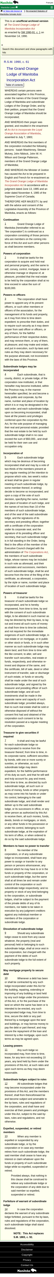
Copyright (27, 1254)
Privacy (27, 1260)
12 (6, 1083)
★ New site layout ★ (12, 11)
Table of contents (14, 85)
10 (6, 978)
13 (6, 1136)
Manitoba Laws (9, 7)
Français (49, 3)
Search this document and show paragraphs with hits (27, 51)
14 (6, 1209)
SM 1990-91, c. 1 (30, 32)
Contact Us (27, 1265)
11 (6, 1049)
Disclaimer (27, 1249)
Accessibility (27, 1244)
